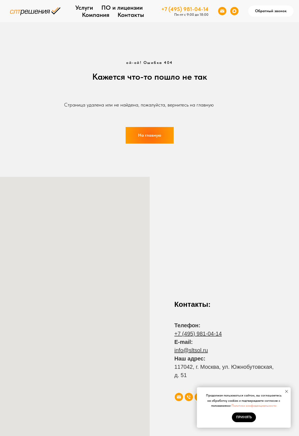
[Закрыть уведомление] (286, 391)
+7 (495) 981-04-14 (184, 9)
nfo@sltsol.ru (192, 350)
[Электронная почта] (222, 11)
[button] (270, 11)
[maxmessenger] (234, 11)
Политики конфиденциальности (253, 406)
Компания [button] (95, 14)
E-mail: (183, 342)
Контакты (131, 14)
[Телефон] (189, 397)
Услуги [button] (84, 7)
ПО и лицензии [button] (122, 7)
